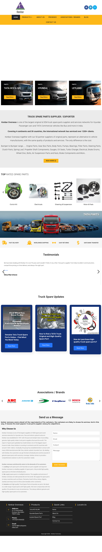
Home (54, 509)
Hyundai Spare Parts (36, 513)
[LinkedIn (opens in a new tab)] (91, 7)
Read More (11, 346)
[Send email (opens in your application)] (95, 7)
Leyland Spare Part (36, 517)
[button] (2, 50)
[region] (51, 50)
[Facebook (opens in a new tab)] (86, 7)
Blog (53, 517)
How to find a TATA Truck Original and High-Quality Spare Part (50, 336)
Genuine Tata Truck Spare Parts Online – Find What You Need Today (16, 337)
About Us (55, 513)
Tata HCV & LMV (35, 509)
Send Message (59, 464)
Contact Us (56, 520)
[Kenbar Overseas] (51, 370)
